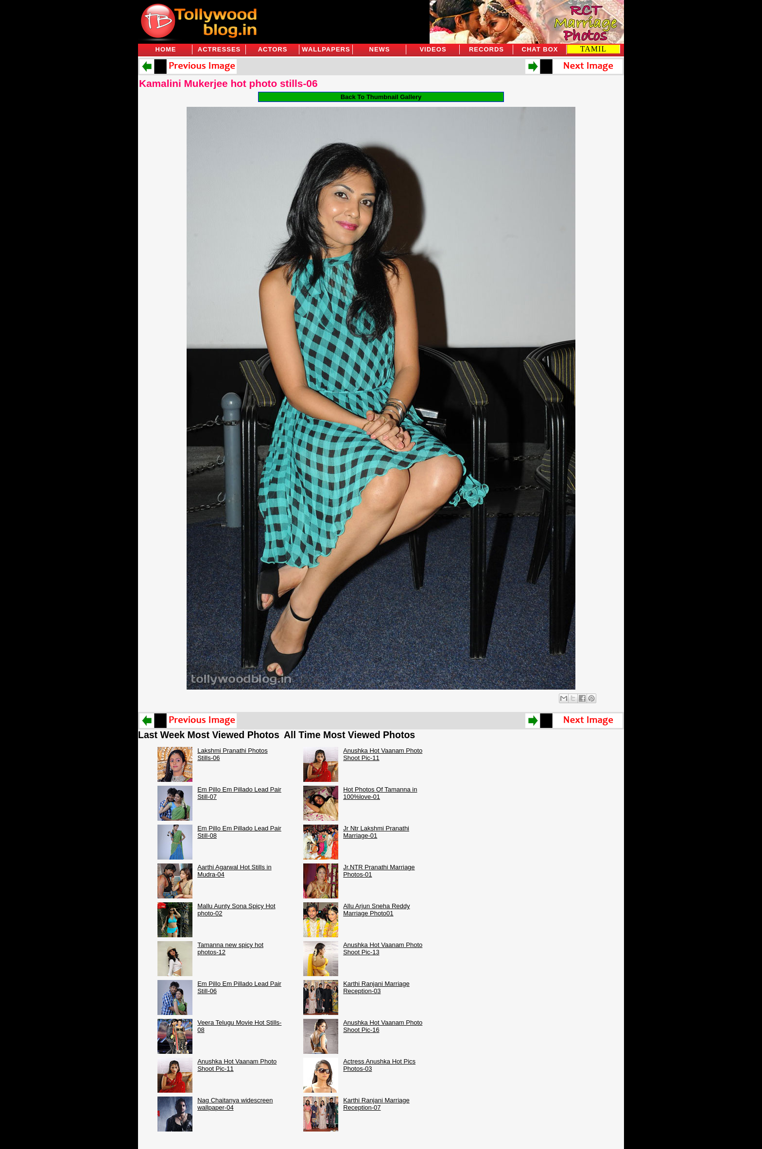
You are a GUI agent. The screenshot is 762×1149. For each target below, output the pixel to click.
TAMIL (593, 49)
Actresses (219, 49)
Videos (432, 49)
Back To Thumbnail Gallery (381, 97)
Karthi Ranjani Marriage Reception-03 (376, 987)
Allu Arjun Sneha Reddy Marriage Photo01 (376, 909)
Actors (273, 49)
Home (166, 49)
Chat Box (540, 49)
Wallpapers (326, 49)
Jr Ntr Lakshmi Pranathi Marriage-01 (376, 832)
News (379, 49)
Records (486, 49)
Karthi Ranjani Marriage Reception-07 (376, 1104)
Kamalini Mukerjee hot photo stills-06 (228, 83)
